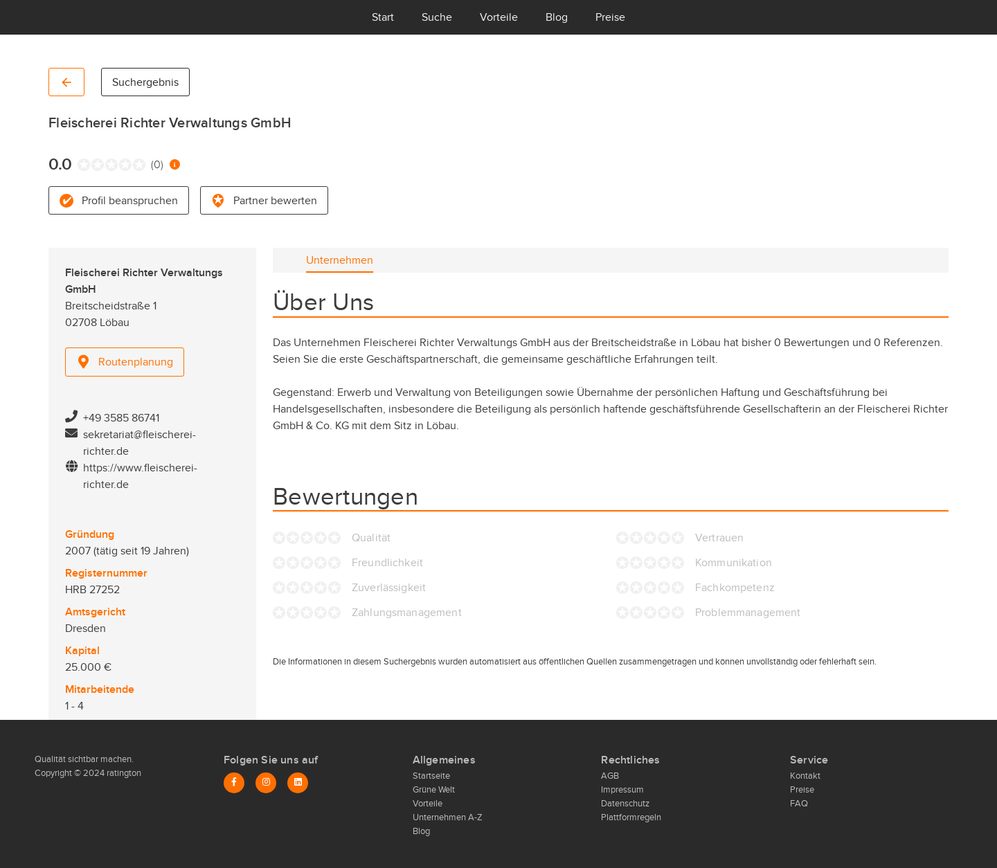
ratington (123, 773)
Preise (610, 17)
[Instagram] (265, 782)
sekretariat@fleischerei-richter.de (139, 443)
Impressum (622, 789)
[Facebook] (234, 782)
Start (383, 17)
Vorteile (499, 17)
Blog (557, 17)
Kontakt (805, 775)
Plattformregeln (631, 817)
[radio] (81, 165)
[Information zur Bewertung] (175, 164)
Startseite (431, 775)
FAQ (799, 803)
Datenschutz (625, 803)
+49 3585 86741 (121, 418)
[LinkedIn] (297, 782)
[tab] (339, 260)
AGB (610, 775)
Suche (437, 17)
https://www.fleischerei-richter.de (140, 476)
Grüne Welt (434, 789)
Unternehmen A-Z (448, 817)
